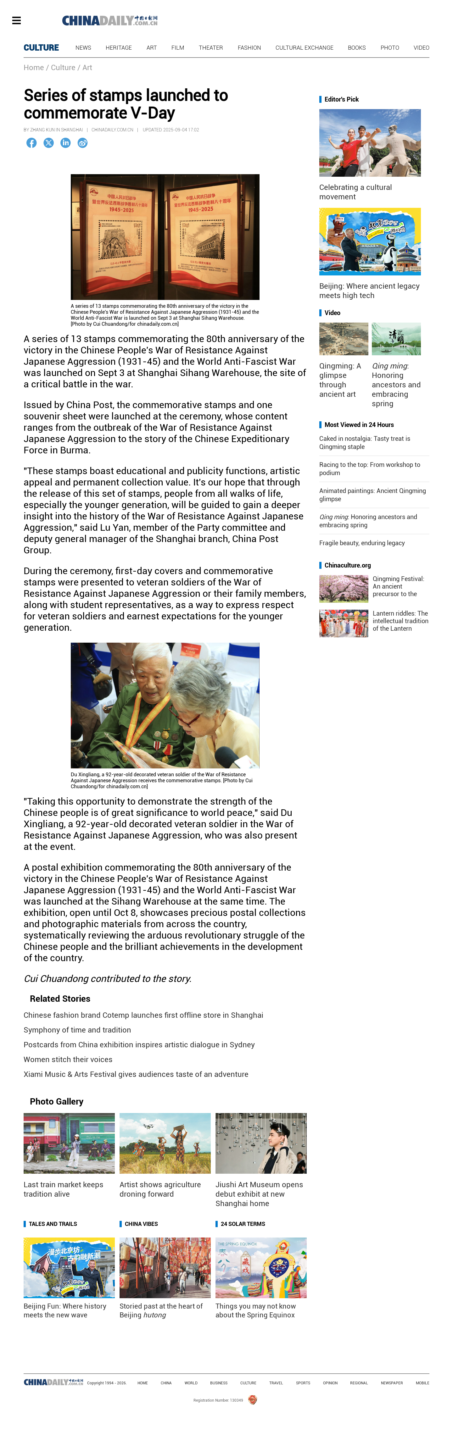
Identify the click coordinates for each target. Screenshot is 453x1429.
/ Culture (61, 67)
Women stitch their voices (68, 1059)
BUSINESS (218, 1383)
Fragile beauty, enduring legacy (362, 543)
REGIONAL (359, 1383)
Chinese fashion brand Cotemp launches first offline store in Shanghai (143, 1015)
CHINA (166, 1383)
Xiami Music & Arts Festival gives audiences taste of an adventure (136, 1074)
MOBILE (422, 1383)
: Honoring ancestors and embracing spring (396, 385)
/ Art (84, 67)
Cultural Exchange (304, 47)
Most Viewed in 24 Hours (359, 425)
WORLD (191, 1383)
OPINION (330, 1383)
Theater (211, 47)
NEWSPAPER (392, 1383)
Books (357, 47)
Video (421, 47)
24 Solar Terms (243, 1224)
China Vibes (141, 1224)
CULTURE (41, 48)
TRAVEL (276, 1383)
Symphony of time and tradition (77, 1030)
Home (34, 67)
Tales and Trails (53, 1224)
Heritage (119, 47)
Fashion (249, 47)
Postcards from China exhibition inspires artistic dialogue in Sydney (139, 1044)
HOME (142, 1383)
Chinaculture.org (348, 565)
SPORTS (303, 1383)
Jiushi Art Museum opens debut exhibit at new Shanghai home (259, 1194)
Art (152, 47)
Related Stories (60, 999)
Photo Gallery (56, 1101)
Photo (390, 47)
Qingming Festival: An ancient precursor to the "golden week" (398, 590)
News (83, 47)
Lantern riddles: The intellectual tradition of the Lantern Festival (400, 625)
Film (177, 47)
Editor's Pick (342, 99)
